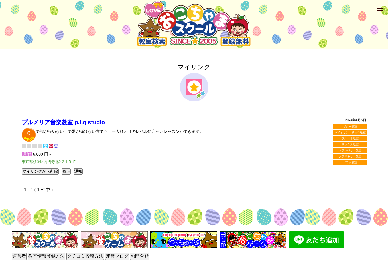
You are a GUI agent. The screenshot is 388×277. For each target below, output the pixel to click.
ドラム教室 (350, 162)
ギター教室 (350, 126)
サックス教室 (350, 144)
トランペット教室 (350, 150)
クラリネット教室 (350, 156)
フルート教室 (350, 138)
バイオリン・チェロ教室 (350, 132)
